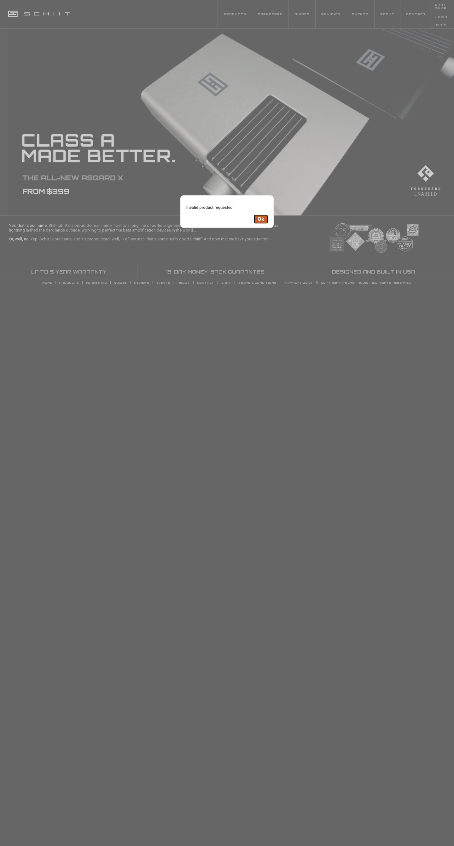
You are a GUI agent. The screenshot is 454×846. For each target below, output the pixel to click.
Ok (261, 219)
